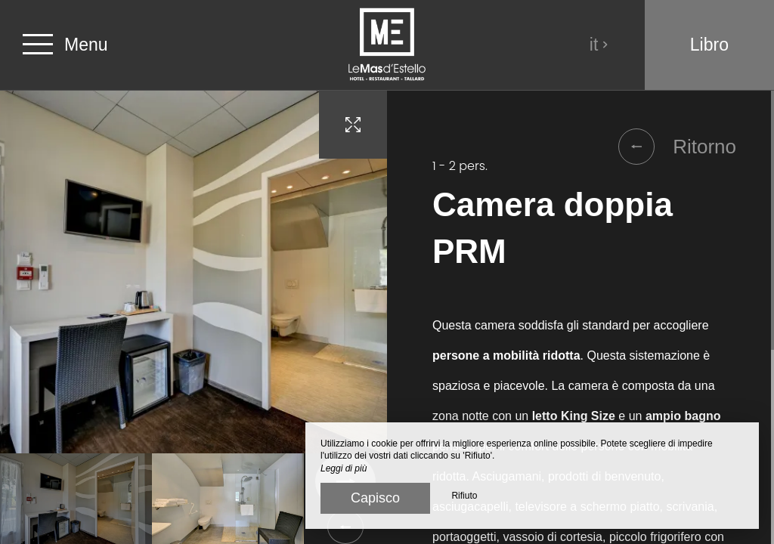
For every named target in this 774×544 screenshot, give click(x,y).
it (599, 44)
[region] (580, 317)
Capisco (375, 497)
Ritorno (677, 146)
